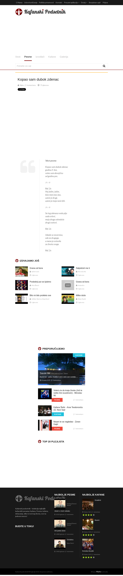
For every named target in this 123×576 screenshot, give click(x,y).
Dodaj (84, 2)
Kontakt (59, 2)
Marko (98, 572)
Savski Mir (54, 373)
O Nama (19, 2)
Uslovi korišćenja (30, 2)
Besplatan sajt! (95, 2)
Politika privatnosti (46, 2)
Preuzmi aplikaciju (71, 2)
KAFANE (79, 355)
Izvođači (40, 56)
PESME (57, 400)
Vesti (17, 56)
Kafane (52, 56)
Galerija (64, 56)
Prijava (105, 2)
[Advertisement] (61, 35)
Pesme (28, 56)
